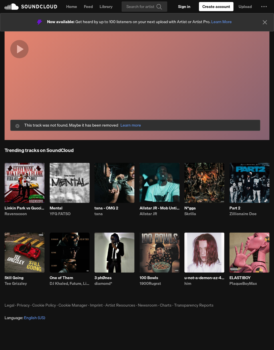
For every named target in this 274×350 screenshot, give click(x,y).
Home (71, 6)
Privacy (23, 305)
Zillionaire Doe (243, 214)
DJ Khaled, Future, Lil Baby (70, 283)
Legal (9, 305)
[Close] (265, 22)
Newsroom (147, 305)
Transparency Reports (193, 305)
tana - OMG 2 (106, 208)
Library (106, 6)
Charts (166, 305)
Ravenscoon (16, 214)
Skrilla (190, 214)
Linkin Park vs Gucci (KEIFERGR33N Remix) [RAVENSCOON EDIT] (25, 208)
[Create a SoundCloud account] (216, 6)
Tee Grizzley (16, 283)
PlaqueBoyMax (243, 283)
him (187, 283)
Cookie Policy (44, 305)
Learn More (221, 22)
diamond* (103, 283)
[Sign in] (184, 6)
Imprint (96, 305)
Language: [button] (25, 318)
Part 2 (234, 208)
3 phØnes (103, 278)
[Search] (144, 6)
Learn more (130, 125)
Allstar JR (148, 214)
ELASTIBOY (240, 278)
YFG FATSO (60, 214)
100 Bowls (149, 278)
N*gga (190, 208)
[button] (264, 6)
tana (98, 214)
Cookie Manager (73, 305)
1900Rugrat (150, 283)
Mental (56, 208)
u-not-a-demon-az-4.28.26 (204, 278)
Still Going (14, 278)
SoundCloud (31, 6)
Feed (88, 6)
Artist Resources (120, 305)
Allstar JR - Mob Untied (160, 208)
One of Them (61, 278)
